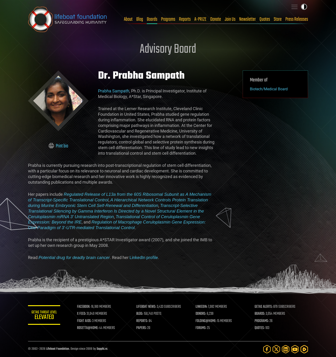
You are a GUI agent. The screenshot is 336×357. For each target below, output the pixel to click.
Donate (215, 19)
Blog (139, 19)
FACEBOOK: (84, 307)
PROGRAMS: (262, 321)
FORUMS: (201, 328)
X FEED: (81, 314)
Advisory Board (168, 49)
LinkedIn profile (144, 257)
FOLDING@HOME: (206, 321)
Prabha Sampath (113, 90)
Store (278, 19)
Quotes (264, 19)
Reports (185, 19)
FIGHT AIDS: (84, 321)
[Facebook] (267, 349)
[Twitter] (276, 349)
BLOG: (139, 314)
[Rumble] (304, 349)
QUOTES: (260, 328)
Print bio (58, 146)
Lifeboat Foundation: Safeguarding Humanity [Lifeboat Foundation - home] (67, 19)
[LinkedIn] (285, 349)
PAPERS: (141, 328)
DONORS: (201, 314)
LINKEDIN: (201, 307)
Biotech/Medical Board (269, 89)
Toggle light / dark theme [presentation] (304, 7)
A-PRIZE (200, 19)
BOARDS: (260, 314)
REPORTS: (142, 321)
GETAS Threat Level (44, 315)
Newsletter (247, 19)
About (128, 19)
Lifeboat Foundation (57, 349)
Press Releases (296, 19)
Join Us (230, 19)
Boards (152, 19)
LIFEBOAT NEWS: (146, 307)
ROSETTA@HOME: (88, 328)
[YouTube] (295, 349)
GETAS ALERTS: (264, 307)
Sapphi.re (102, 349)
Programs (168, 19)
